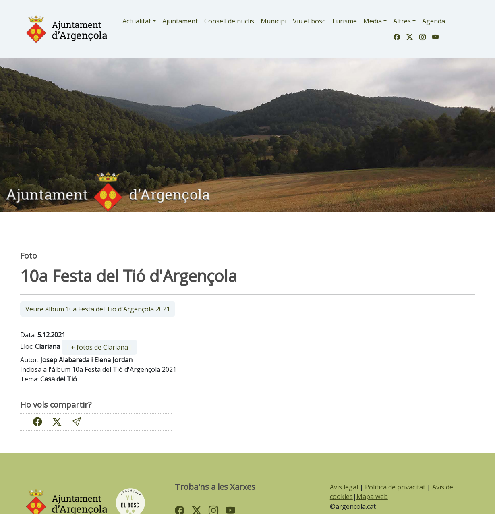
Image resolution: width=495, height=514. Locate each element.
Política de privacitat (395, 487)
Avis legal (344, 487)
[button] (76, 421)
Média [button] (372, 21)
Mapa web (372, 496)
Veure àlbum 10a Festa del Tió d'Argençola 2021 (97, 309)
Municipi (273, 21)
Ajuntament (180, 21)
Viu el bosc (309, 21)
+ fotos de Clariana (98, 347)
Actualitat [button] (136, 21)
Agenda (433, 21)
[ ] (99, 347)
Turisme (344, 21)
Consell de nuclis (229, 21)
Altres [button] (402, 21)
